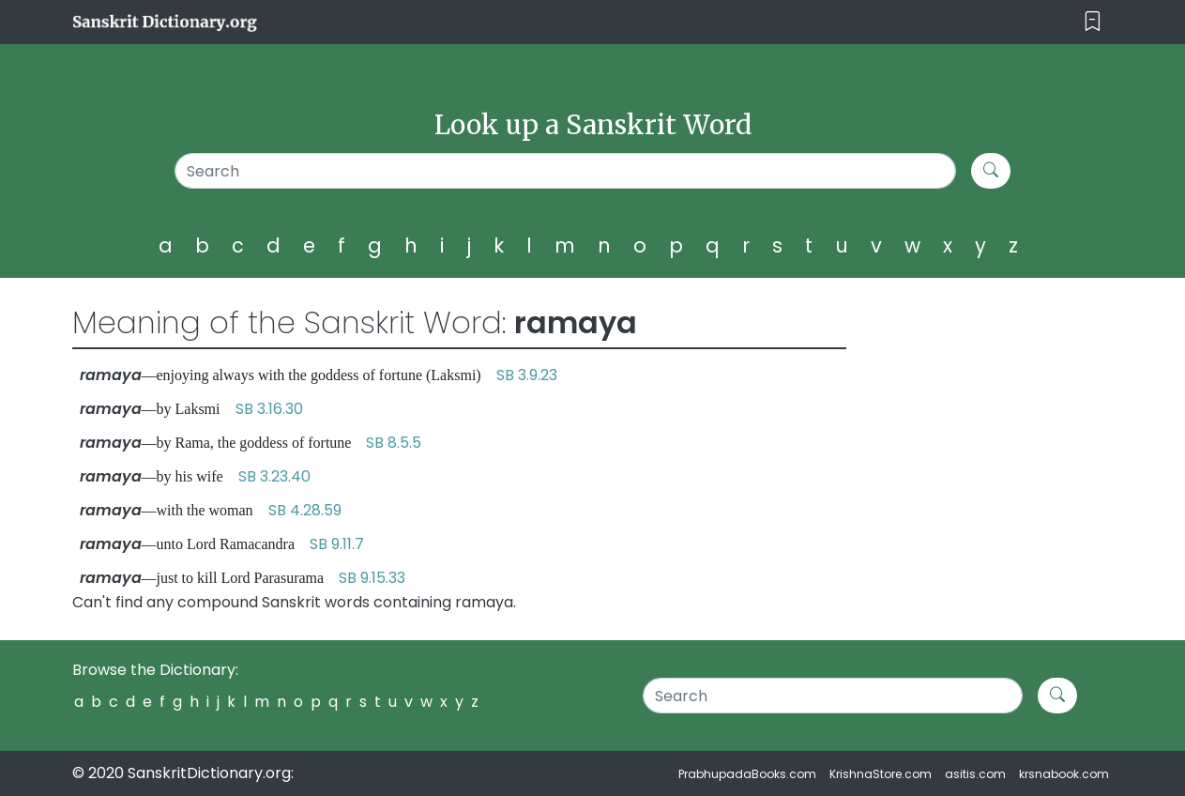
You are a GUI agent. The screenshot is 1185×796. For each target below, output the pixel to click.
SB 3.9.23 (526, 375)
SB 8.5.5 (393, 442)
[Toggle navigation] (1092, 22)
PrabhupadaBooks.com (747, 774)
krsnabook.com (1064, 774)
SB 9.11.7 (337, 544)
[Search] (565, 171)
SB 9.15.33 (372, 578)
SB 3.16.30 (269, 409)
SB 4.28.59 (305, 510)
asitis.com (975, 774)
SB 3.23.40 (274, 476)
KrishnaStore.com (880, 774)
